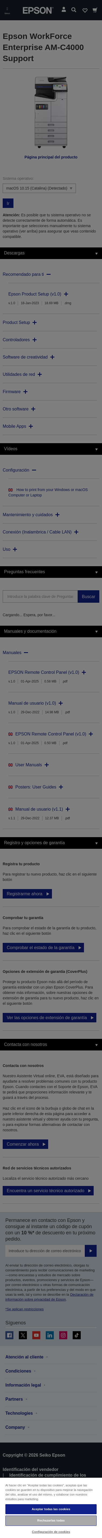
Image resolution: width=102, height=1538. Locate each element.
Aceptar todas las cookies (51, 1509)
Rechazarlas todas (51, 1520)
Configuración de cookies (51, 1531)
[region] (51, 1507)
